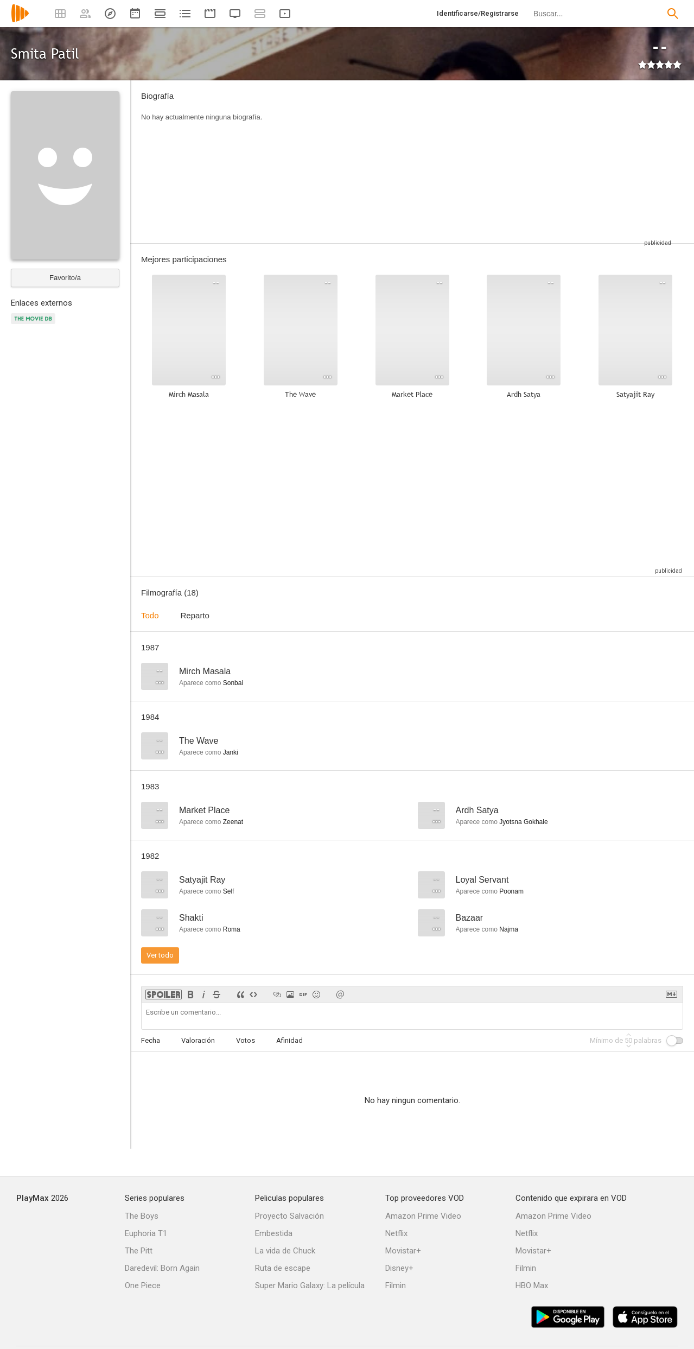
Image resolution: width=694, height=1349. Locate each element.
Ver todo (160, 955)
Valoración (198, 1040)
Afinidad (289, 1040)
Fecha (150, 1040)
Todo (150, 615)
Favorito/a (65, 278)
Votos (245, 1040)
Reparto (195, 615)
